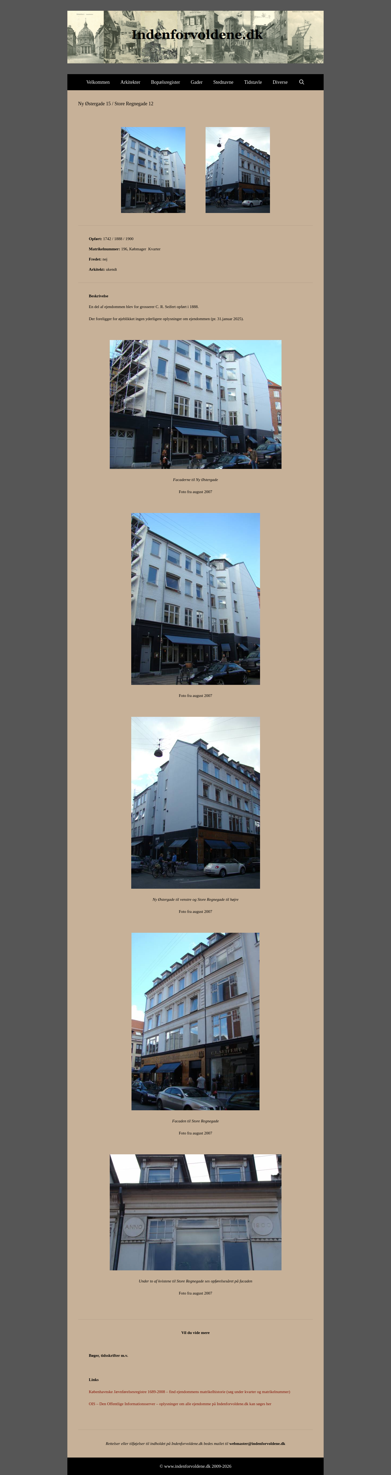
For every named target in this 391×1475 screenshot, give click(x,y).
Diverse (280, 82)
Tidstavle (253, 82)
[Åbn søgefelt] (301, 82)
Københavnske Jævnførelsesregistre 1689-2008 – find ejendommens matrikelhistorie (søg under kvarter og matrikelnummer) (189, 1392)
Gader (197, 82)
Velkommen (98, 82)
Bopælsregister (165, 82)
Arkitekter (130, 82)
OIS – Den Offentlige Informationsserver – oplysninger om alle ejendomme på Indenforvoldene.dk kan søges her (180, 1404)
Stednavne (223, 82)
